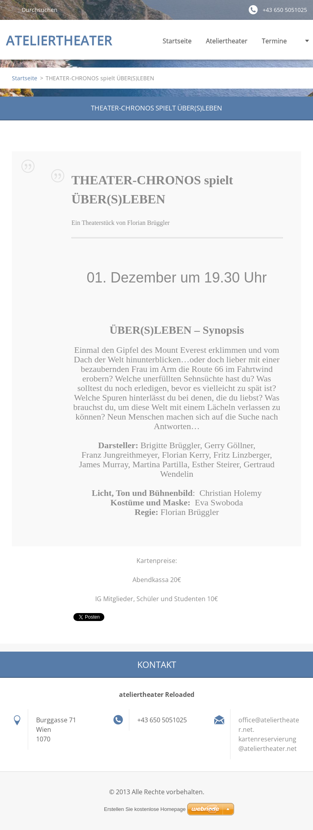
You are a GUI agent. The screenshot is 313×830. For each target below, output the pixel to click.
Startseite (177, 41)
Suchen (10, 9)
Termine (274, 43)
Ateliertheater (227, 43)
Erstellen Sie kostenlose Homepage (145, 809)
